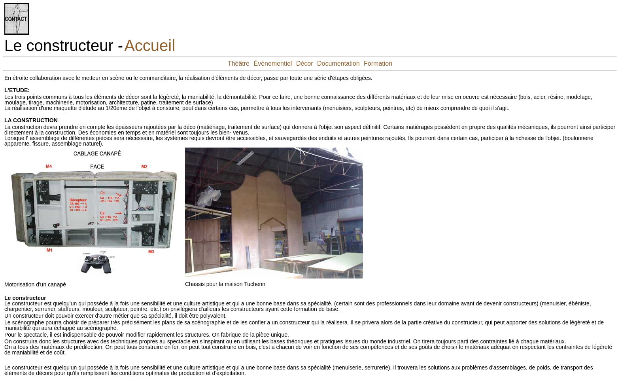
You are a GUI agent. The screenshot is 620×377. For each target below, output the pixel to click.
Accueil (149, 45)
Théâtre (239, 63)
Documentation (338, 63)
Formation (378, 63)
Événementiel (272, 63)
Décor (304, 63)
